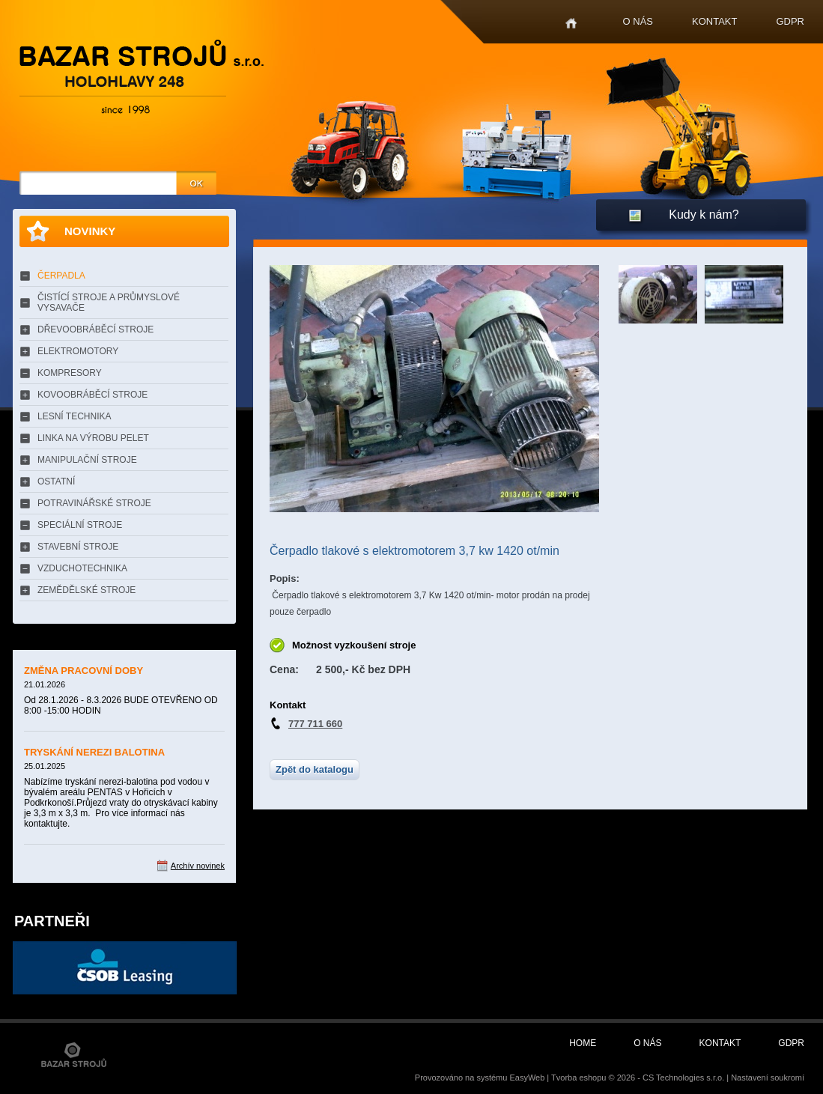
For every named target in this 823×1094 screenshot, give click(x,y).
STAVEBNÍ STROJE (77, 546)
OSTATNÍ (56, 481)
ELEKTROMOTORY (77, 351)
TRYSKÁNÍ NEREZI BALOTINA (94, 752)
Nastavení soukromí (767, 1077)
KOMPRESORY (69, 373)
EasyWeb (526, 1077)
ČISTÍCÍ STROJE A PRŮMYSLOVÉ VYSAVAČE (108, 302)
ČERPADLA (61, 275)
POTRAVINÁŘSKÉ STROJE (94, 503)
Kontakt (714, 21)
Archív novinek (198, 865)
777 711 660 (315, 723)
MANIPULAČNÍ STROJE (87, 460)
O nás (638, 21)
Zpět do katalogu (314, 769)
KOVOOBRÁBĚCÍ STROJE (92, 394)
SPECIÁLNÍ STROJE (79, 525)
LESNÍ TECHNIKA (74, 416)
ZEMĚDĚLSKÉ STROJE (86, 590)
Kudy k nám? (703, 214)
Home (571, 23)
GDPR (790, 21)
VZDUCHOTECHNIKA (82, 568)
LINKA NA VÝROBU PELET (93, 438)
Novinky (89, 231)
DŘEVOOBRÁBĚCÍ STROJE (95, 329)
